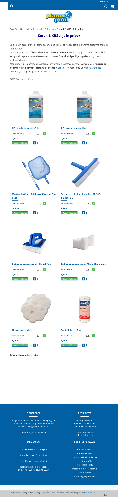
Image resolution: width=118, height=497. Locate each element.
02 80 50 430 (86, 432)
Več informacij (89, 493)
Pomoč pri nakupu (84, 464)
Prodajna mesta (84, 453)
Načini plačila (84, 472)
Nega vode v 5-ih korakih (44, 29)
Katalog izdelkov (84, 449)
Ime (23, 79)
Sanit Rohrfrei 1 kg (71, 330)
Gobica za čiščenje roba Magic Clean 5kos (83, 263)
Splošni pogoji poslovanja (85, 476)
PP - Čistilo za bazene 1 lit (25, 127)
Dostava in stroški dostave (84, 468)
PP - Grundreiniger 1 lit (73, 127)
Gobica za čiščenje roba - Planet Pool (31, 263)
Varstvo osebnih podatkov (84, 457)
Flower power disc (22, 330)
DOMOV (13, 29)
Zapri (106, 495)
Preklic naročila (84, 461)
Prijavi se (104, 1)
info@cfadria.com (84, 435)
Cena (31, 79)
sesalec (61, 67)
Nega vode (25, 29)
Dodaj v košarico (20, 143)
